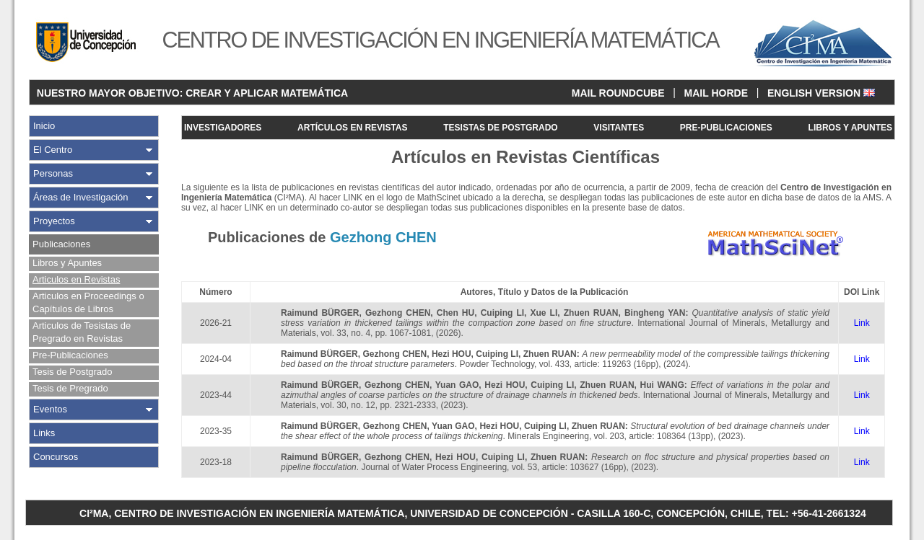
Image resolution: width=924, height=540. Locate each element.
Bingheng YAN (654, 313)
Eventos (50, 409)
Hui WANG (662, 385)
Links (44, 433)
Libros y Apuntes (67, 262)
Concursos (55, 456)
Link (862, 323)
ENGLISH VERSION (821, 93)
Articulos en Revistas (76, 279)
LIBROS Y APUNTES (850, 128)
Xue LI (544, 313)
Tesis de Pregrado (70, 388)
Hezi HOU (451, 354)
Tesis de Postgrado (72, 371)
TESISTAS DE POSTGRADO (500, 128)
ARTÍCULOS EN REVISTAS (352, 128)
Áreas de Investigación (80, 197)
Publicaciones (61, 244)
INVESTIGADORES (222, 128)
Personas (53, 173)
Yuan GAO (457, 385)
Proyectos (54, 221)
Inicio (44, 125)
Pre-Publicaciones (70, 355)
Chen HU (455, 313)
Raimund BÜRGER (320, 313)
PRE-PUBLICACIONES (726, 128)
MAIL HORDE (716, 93)
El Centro (52, 149)
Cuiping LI (502, 313)
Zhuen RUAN (591, 313)
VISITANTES (618, 128)
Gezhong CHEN (397, 313)
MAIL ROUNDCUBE (618, 93)
